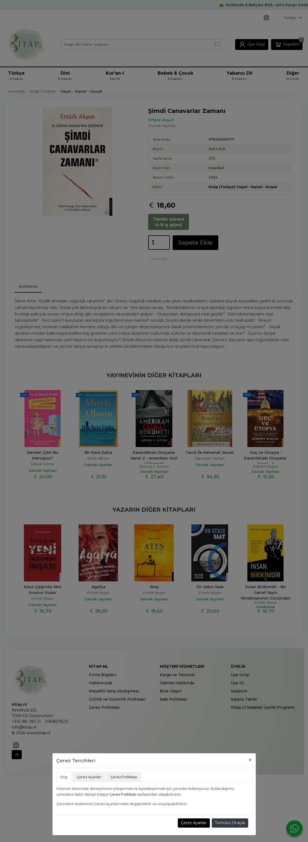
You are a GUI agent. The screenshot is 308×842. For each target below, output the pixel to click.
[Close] (250, 760)
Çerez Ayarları (194, 822)
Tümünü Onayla (230, 822)
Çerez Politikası (123, 794)
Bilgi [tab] (64, 777)
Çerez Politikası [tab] (123, 777)
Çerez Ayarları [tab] (89, 777)
